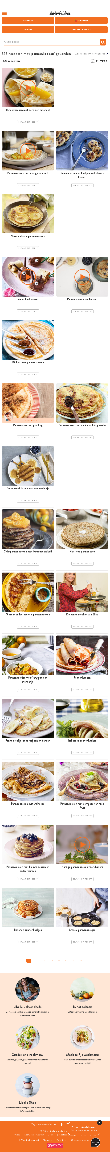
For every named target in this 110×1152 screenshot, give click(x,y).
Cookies (51, 1135)
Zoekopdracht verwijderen (90, 53)
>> (81, 960)
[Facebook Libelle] (61, 1124)
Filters (102, 61)
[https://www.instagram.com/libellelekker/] (66, 1124)
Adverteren (62, 1140)
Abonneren (48, 1140)
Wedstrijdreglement (30, 1140)
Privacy (17, 1135)
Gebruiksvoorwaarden (34, 1135)
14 (65, 960)
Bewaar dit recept (28, 122)
